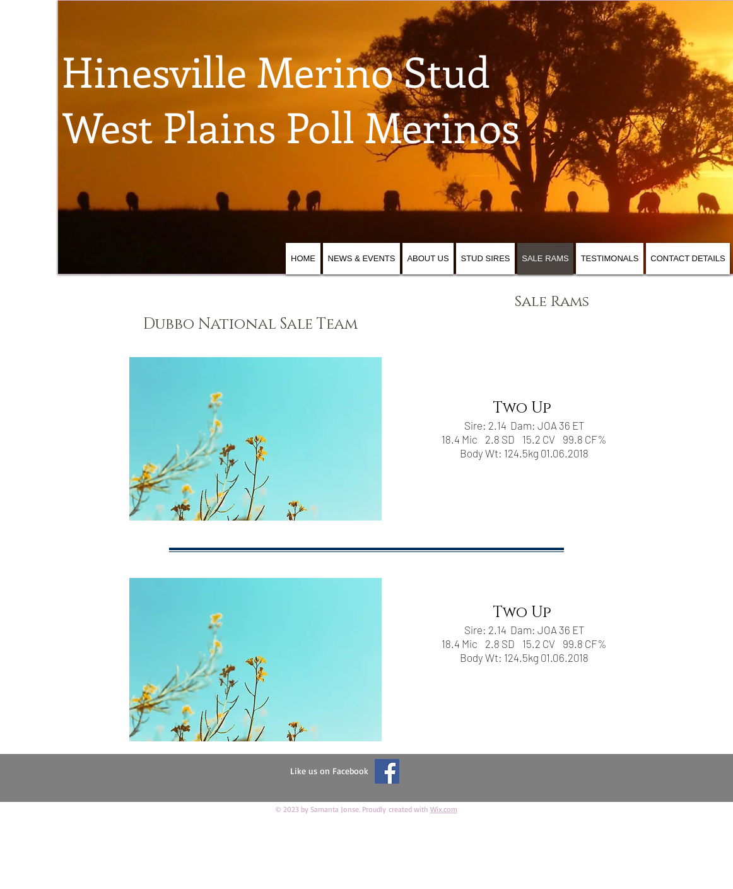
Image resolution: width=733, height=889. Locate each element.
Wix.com (443, 809)
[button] (255, 439)
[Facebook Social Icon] (387, 771)
